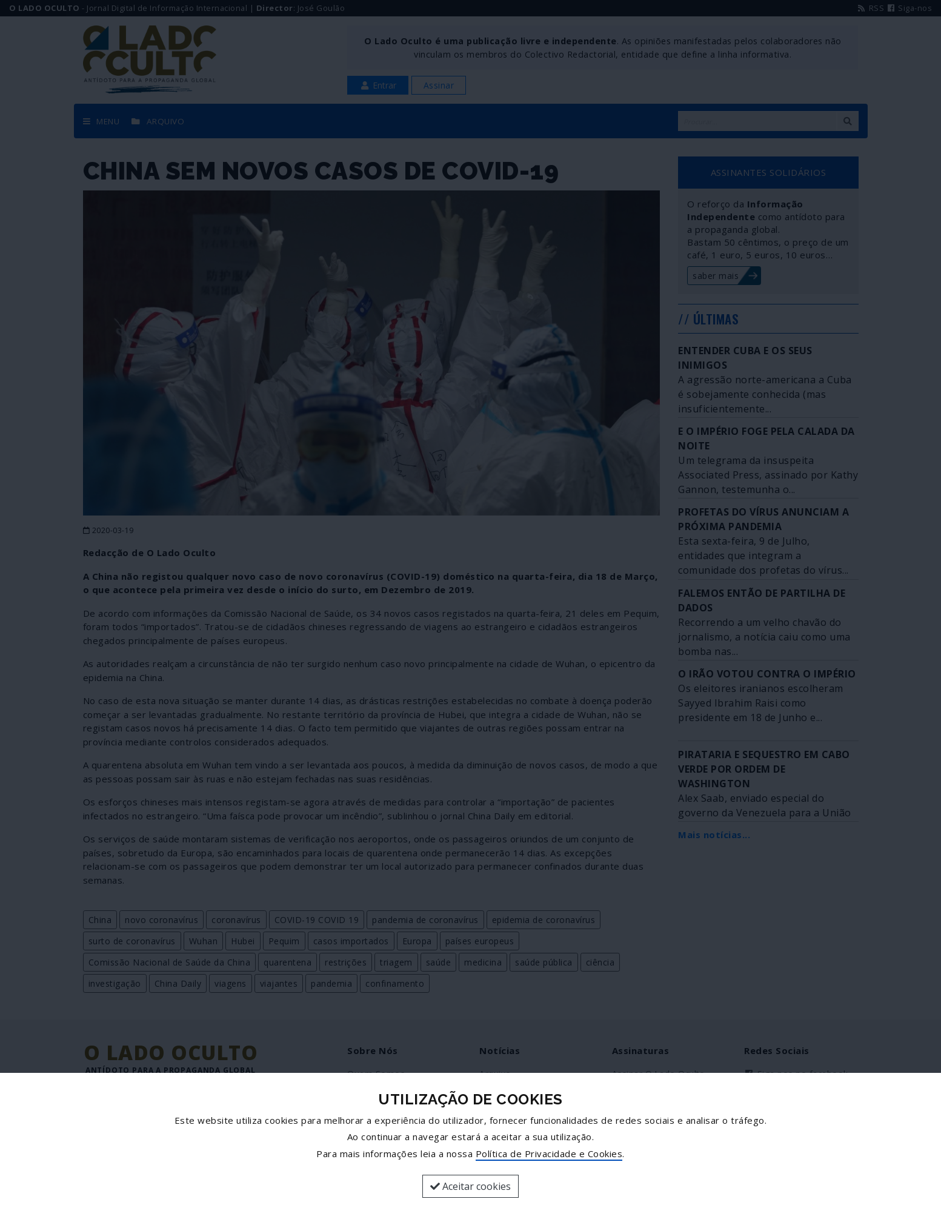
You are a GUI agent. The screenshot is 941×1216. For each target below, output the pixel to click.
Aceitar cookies (470, 1186)
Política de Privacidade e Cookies (549, 1153)
